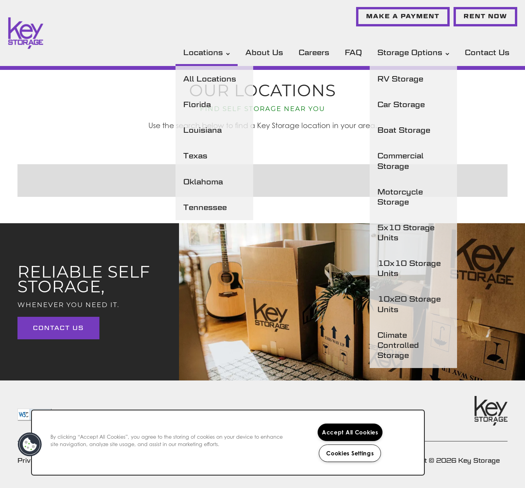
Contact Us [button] (58, 328)
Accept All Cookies (350, 432)
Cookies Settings (350, 453)
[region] (228, 443)
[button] (403, 16)
